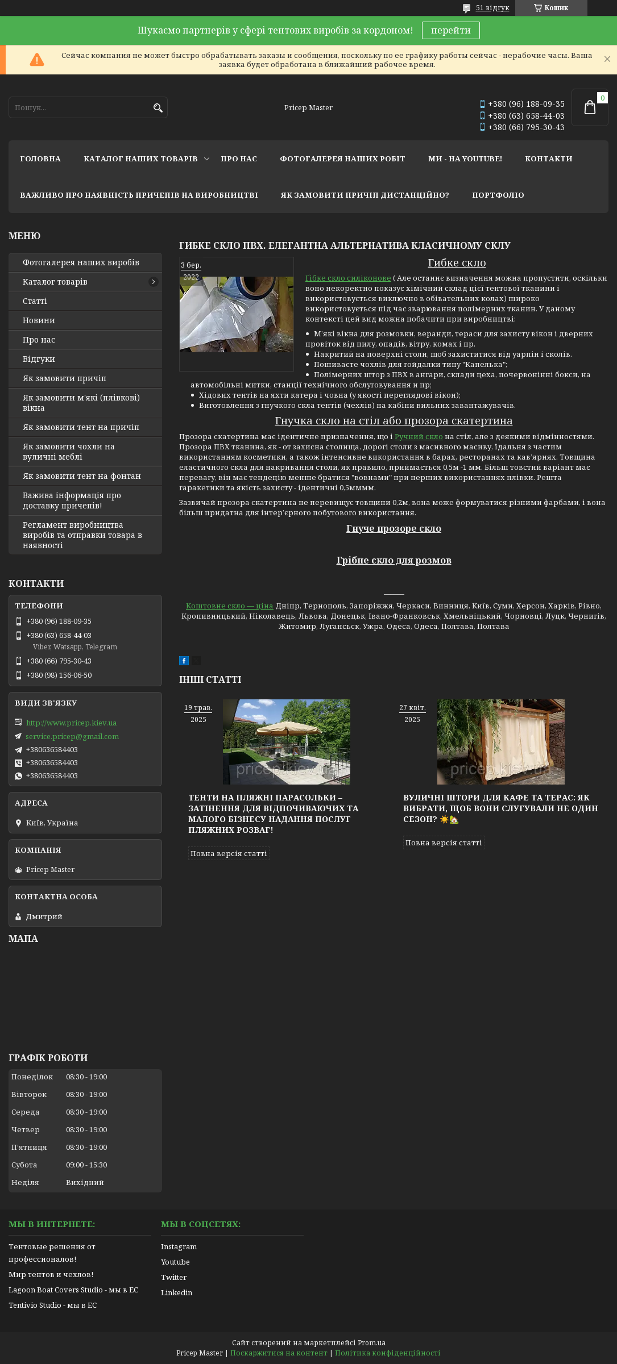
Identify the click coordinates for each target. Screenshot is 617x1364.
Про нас (39, 340)
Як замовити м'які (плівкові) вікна (81, 403)
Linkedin (176, 1292)
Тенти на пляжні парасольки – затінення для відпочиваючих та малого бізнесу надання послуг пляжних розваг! (273, 813)
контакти (549, 158)
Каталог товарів (55, 282)
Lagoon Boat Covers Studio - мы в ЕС (73, 1289)
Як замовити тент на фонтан (82, 476)
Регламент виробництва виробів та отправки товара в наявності (82, 535)
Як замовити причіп (64, 378)
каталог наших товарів (141, 158)
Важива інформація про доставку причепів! (72, 500)
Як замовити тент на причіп (81, 427)
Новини (39, 320)
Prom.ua (372, 1343)
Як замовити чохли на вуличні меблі (69, 451)
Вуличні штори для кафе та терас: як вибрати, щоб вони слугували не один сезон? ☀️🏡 (500, 808)
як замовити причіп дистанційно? (365, 195)
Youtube (175, 1262)
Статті (35, 301)
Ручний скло (419, 436)
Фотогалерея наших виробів (81, 262)
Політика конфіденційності (388, 1353)
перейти (451, 30)
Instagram (179, 1246)
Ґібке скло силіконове (348, 278)
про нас (239, 158)
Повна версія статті (229, 853)
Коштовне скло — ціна (230, 605)
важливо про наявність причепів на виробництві (139, 195)
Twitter (174, 1277)
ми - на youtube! (465, 158)
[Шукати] (158, 108)
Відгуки (39, 359)
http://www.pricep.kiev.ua (71, 722)
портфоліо (498, 195)
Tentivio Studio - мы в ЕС (53, 1305)
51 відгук (493, 7)
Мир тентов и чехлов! (51, 1274)
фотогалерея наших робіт (342, 158)
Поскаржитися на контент (279, 1353)
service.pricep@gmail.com (72, 736)
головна (40, 158)
